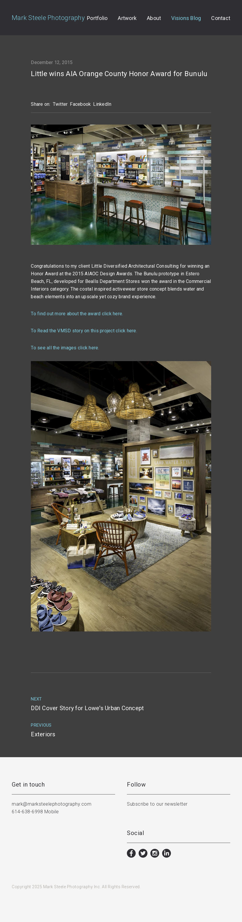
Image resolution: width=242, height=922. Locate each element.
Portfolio (97, 18)
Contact (220, 18)
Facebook (80, 104)
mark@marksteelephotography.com (51, 804)
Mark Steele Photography (48, 18)
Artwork (127, 18)
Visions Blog (186, 18)
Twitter (60, 104)
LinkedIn (102, 104)
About (154, 18)
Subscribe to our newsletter (157, 804)
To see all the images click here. (65, 348)
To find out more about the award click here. (77, 313)
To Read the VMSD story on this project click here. (84, 330)
